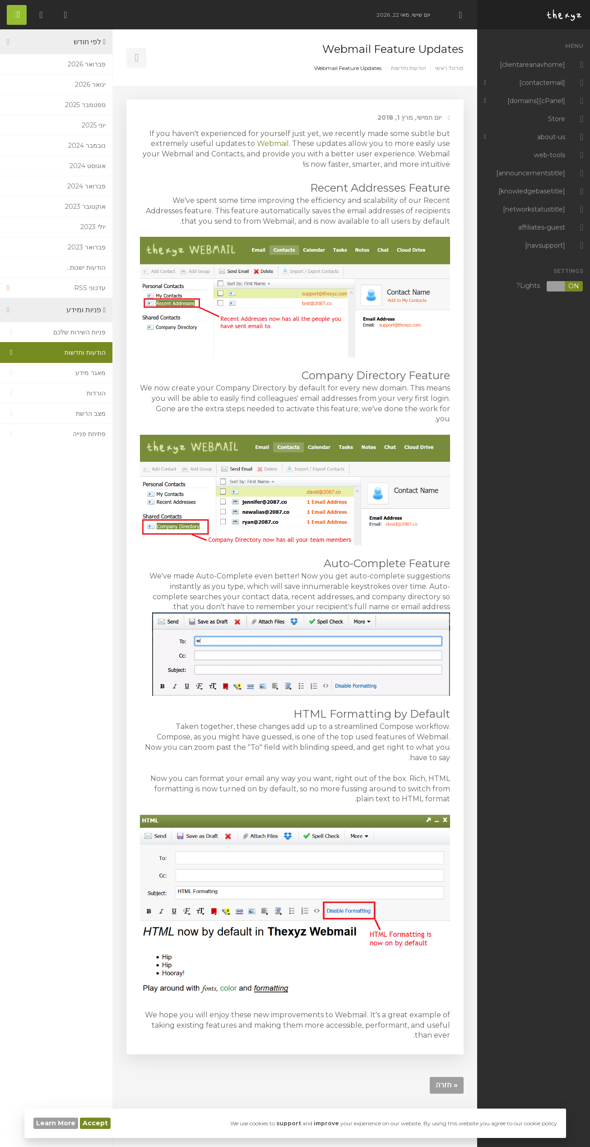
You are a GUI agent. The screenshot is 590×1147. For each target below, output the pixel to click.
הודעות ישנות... (86, 267)
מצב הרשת (56, 413)
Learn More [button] (55, 1123)
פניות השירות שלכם (56, 332)
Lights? (549, 286)
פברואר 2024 (86, 186)
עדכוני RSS (56, 287)
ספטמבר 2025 (85, 105)
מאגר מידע (56, 372)
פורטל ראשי (449, 68)
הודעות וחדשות (408, 68)
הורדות (56, 393)
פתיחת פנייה (56, 433)
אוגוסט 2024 (88, 166)
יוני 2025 (94, 125)
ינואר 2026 (90, 84)
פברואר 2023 (87, 247)
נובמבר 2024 (87, 145)
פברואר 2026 (87, 64)
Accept (95, 1123)
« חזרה (447, 1085)
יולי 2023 (93, 227)
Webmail (273, 143)
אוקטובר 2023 (85, 206)
